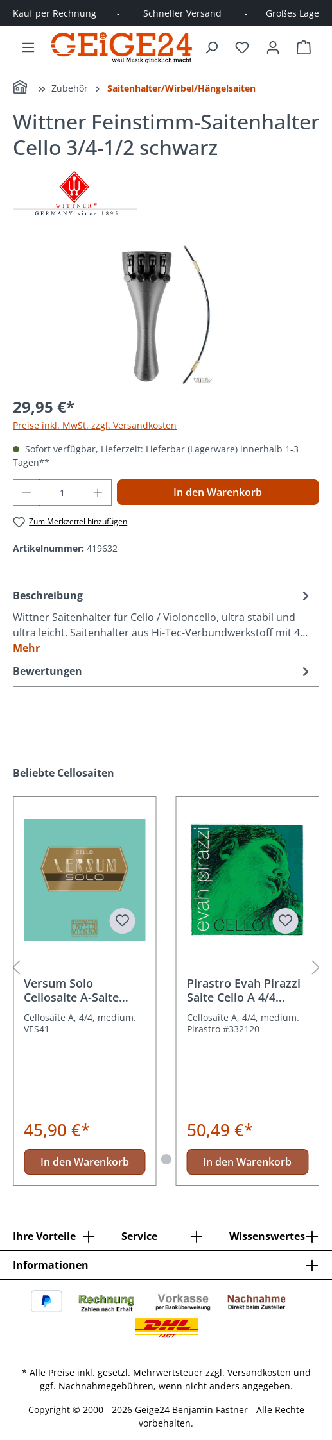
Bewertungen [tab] (163, 671)
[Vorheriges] (16, 968)
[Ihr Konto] (273, 47)
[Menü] (28, 47)
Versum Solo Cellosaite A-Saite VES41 (71, 990)
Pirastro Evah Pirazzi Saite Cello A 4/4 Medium (244, 990)
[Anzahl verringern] (26, 492)
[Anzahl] (62, 492)
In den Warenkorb (217, 492)
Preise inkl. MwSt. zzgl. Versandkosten (95, 425)
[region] (166, 313)
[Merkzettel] (242, 47)
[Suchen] (211, 47)
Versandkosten (259, 1372)
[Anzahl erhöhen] (98, 492)
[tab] (163, 621)
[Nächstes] (316, 968)
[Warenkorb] (303, 47)
